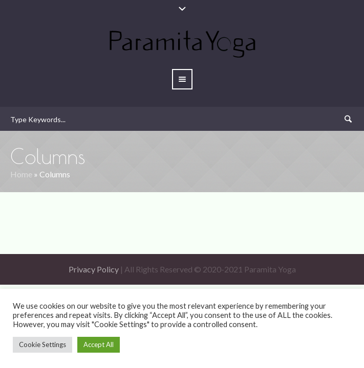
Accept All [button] (98, 344)
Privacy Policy (94, 269)
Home (21, 174)
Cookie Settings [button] (42, 344)
